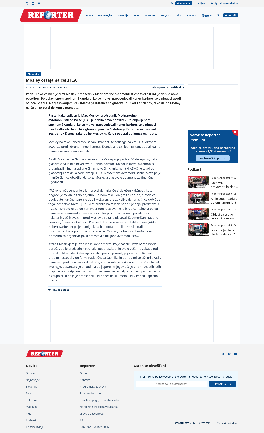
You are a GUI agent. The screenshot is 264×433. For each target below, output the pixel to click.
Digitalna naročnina (224, 3)
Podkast (192, 15)
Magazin (166, 15)
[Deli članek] (177, 87)
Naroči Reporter (213, 158)
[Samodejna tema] (172, 3)
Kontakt (85, 380)
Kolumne (149, 15)
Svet (136, 15)
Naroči (230, 15)
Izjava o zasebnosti (92, 413)
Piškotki (85, 420)
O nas (83, 373)
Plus (179, 15)
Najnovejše (105, 15)
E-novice (183, 3)
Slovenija (122, 15)
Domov (88, 15)
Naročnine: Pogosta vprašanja (99, 407)
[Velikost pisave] (160, 87)
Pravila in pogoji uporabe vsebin (100, 400)
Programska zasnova (93, 386)
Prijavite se (223, 384)
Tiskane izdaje (207, 15)
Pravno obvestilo (90, 393)
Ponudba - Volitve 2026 (94, 427)
